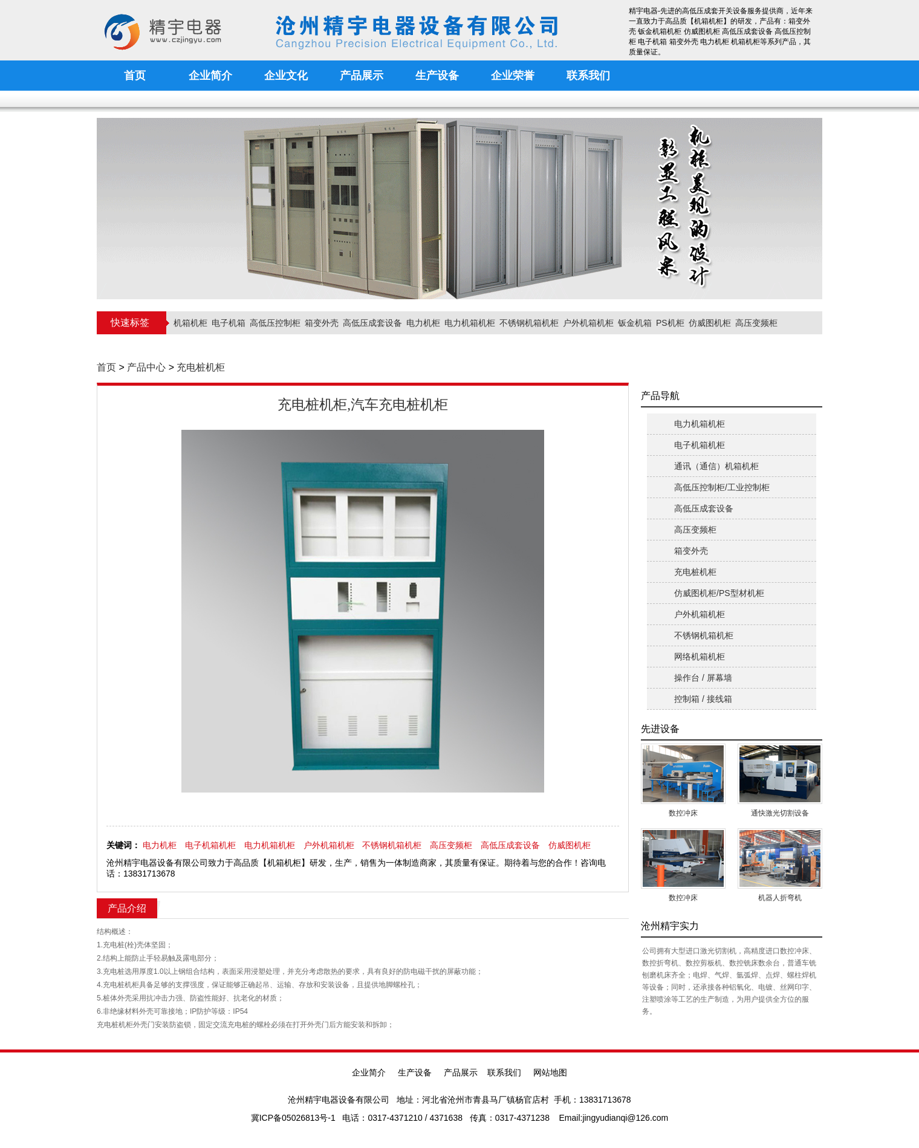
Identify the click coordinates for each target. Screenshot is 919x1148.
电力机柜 (423, 323)
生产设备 (415, 1072)
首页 (106, 367)
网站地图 (550, 1072)
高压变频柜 (756, 323)
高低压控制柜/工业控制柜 (722, 487)
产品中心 (146, 367)
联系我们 (504, 1072)
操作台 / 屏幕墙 (703, 678)
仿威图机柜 (710, 323)
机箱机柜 (190, 323)
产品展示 (461, 1072)
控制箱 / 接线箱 (703, 699)
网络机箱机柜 (699, 656)
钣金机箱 (635, 323)
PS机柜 (670, 323)
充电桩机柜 (201, 367)
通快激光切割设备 (780, 813)
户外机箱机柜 (588, 323)
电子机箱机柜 (210, 845)
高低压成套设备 (372, 323)
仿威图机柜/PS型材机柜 (719, 593)
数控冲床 (683, 813)
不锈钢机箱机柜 (529, 323)
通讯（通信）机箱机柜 (716, 466)
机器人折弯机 (780, 897)
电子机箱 (228, 323)
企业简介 (369, 1072)
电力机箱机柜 (469, 323)
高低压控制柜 (275, 323)
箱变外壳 (322, 323)
